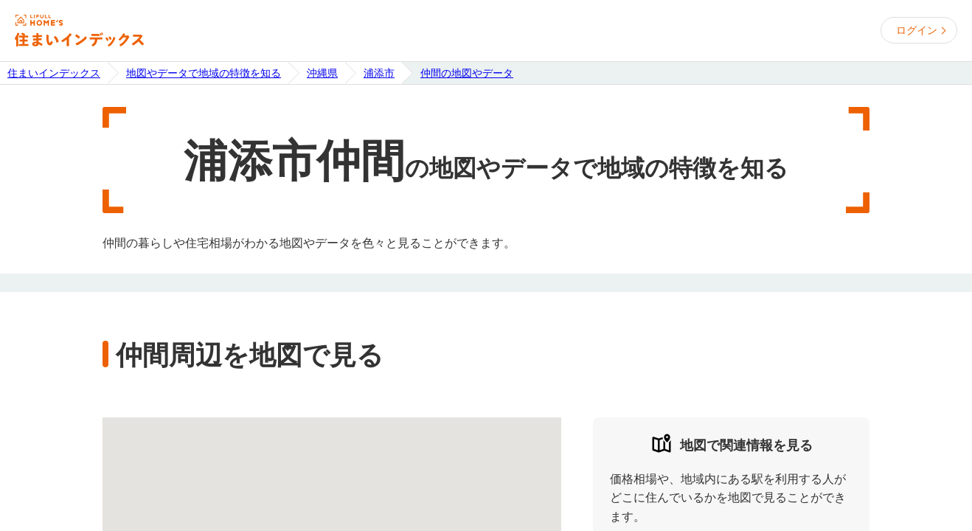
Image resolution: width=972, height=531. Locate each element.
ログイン (916, 30)
